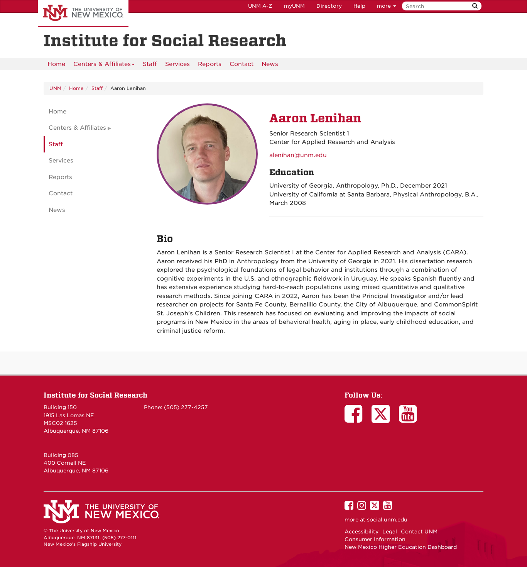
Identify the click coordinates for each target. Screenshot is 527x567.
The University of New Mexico (83, 13)
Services (177, 64)
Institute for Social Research (95, 395)
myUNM (294, 6)
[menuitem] (56, 64)
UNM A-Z (260, 6)
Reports (209, 64)
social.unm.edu (387, 519)
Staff (150, 64)
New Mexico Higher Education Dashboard (401, 547)
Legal (389, 531)
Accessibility (361, 531)
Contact (241, 64)
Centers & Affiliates (104, 65)
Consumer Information (375, 539)
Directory (329, 6)
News (270, 64)
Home (56, 64)
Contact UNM (419, 531)
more (386, 6)
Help (359, 6)
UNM (55, 88)
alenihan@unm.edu (298, 155)
